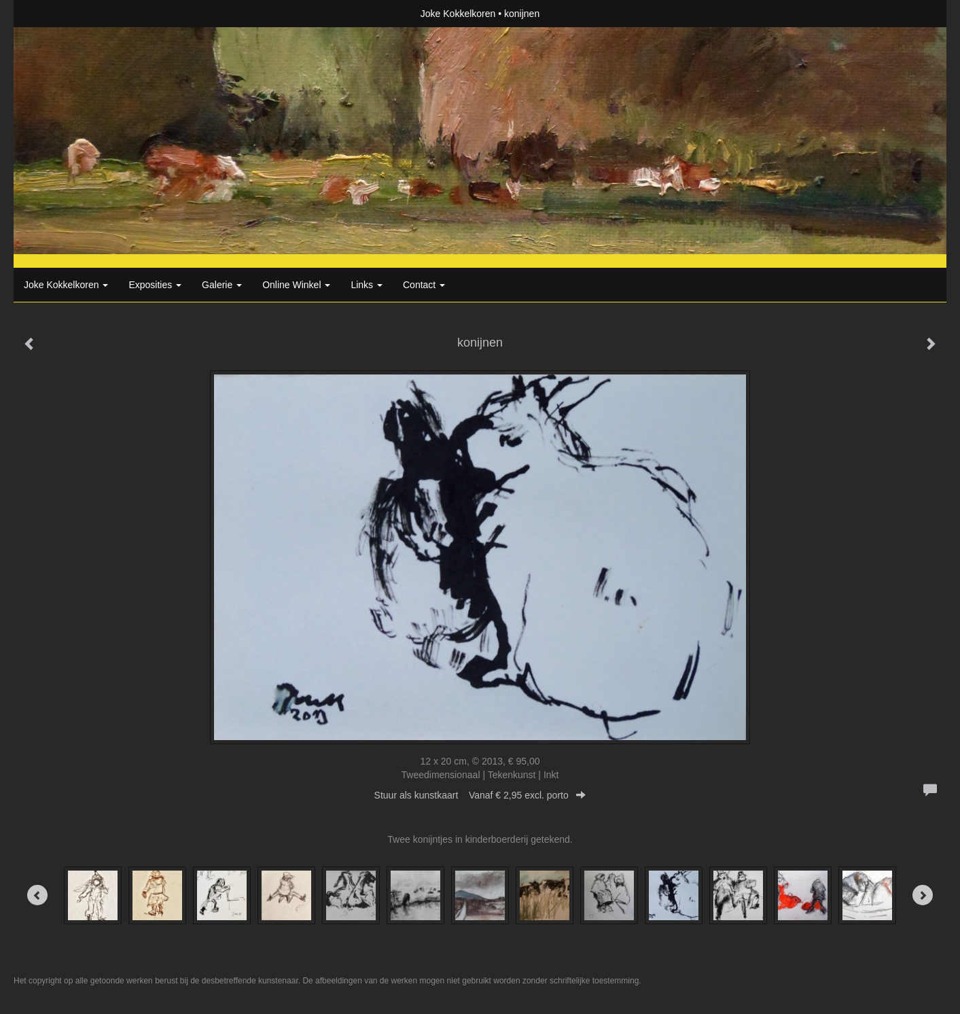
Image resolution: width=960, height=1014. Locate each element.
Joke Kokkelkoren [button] (66, 284)
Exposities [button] (154, 284)
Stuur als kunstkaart (480, 795)
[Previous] (37, 895)
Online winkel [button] (296, 284)
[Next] (922, 895)
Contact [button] (424, 284)
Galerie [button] (222, 284)
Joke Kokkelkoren (458, 13)
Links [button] (367, 284)
